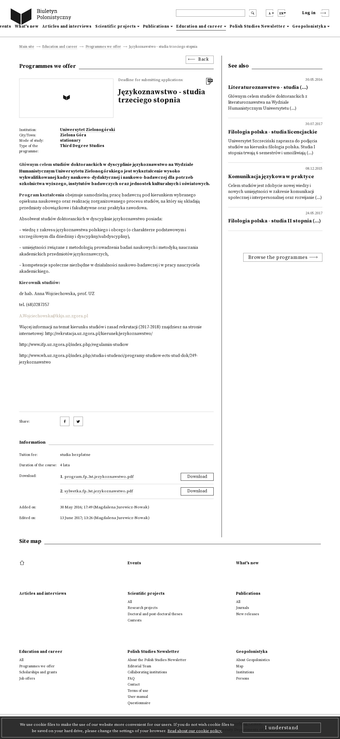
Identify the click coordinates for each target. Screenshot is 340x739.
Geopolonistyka (309, 26)
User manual (138, 696)
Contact (134, 684)
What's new (26, 26)
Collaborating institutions (147, 672)
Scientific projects (115, 26)
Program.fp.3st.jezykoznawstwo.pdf (99, 476)
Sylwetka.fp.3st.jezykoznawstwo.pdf (98, 491)
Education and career (199, 26)
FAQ (131, 678)
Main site (26, 47)
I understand (282, 728)
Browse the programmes (278, 257)
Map (239, 666)
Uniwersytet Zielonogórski (87, 129)
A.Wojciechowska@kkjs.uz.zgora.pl (53, 316)
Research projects (142, 607)
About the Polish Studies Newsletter (157, 660)
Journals (242, 607)
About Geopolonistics (253, 660)
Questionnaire (139, 703)
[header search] (210, 13)
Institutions (245, 672)
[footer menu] (22, 563)
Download (197, 476)
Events (134, 563)
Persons (242, 678)
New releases (247, 614)
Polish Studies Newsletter (258, 26)
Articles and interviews (66, 26)
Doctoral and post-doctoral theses (155, 614)
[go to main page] (42, 17)
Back (203, 59)
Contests (134, 620)
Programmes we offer (103, 47)
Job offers (27, 678)
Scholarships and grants (38, 672)
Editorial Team (139, 666)
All (130, 601)
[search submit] (252, 13)
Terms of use (138, 690)
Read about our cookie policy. (194, 730)
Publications (156, 26)
